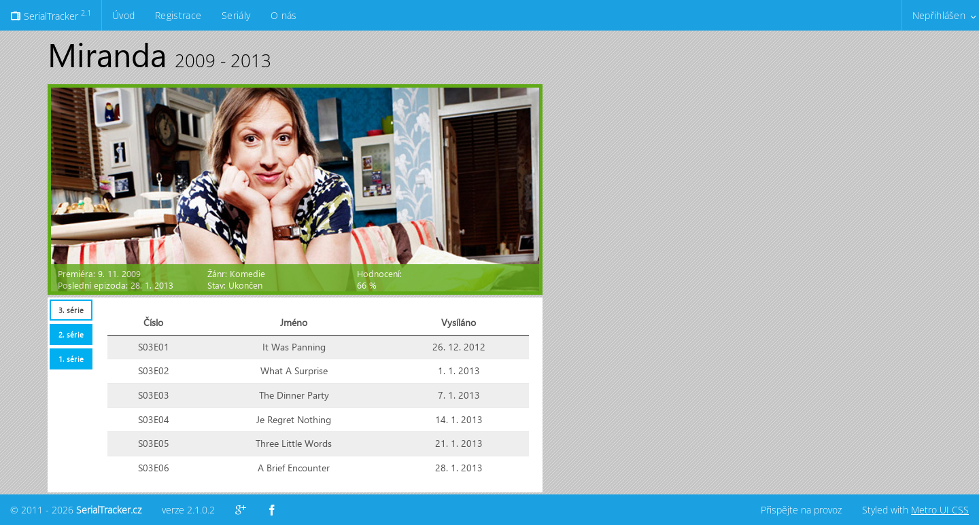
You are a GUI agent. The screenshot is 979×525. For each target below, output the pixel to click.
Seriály (236, 15)
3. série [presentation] (71, 310)
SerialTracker (50, 15)
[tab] (71, 310)
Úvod (123, 15)
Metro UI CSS (940, 509)
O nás (283, 15)
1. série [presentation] (71, 359)
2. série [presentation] (71, 334)
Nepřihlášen (938, 15)
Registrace (178, 15)
